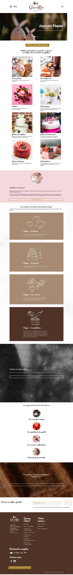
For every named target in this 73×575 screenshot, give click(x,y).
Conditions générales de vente (29, 540)
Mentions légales (29, 527)
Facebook (11, 562)
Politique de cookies (27, 536)
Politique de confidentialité (28, 530)
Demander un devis (36, 200)
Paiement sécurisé (29, 533)
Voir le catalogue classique (37, 45)
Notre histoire (42, 524)
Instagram (14, 562)
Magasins (40, 527)
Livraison (26, 524)
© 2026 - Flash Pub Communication (53, 573)
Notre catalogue (42, 529)
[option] (36, 27)
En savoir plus (36, 377)
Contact (36, 485)
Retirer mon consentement (28, 544)
